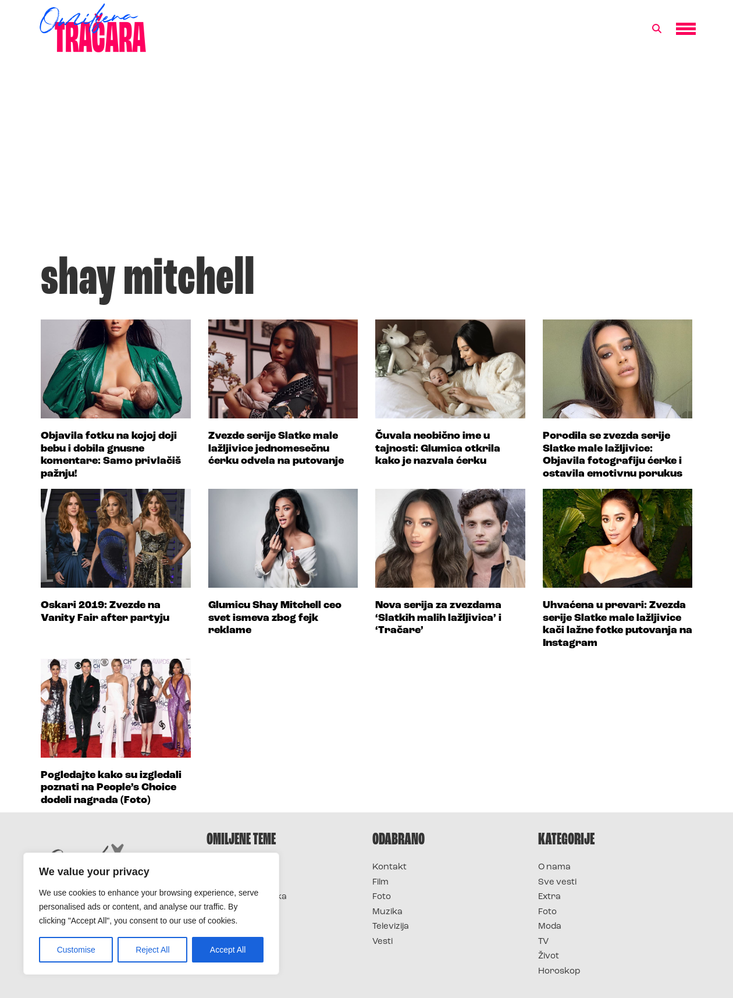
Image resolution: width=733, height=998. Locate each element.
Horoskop (559, 971)
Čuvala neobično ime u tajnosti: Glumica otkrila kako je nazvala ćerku (437, 449)
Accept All (227, 949)
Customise (76, 949)
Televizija (390, 926)
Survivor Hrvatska (247, 897)
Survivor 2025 (237, 882)
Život (548, 956)
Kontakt (389, 867)
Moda (549, 926)
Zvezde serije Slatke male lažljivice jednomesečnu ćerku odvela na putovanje (276, 449)
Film (380, 882)
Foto (381, 897)
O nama (554, 867)
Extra (549, 897)
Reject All (152, 949)
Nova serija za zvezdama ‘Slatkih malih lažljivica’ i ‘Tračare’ (438, 618)
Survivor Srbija (239, 912)
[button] (657, 29)
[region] (151, 914)
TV (543, 941)
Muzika (387, 912)
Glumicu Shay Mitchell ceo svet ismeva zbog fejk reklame (274, 618)
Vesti (382, 941)
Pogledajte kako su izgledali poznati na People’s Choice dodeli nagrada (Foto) (111, 788)
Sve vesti (557, 882)
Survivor (226, 867)
